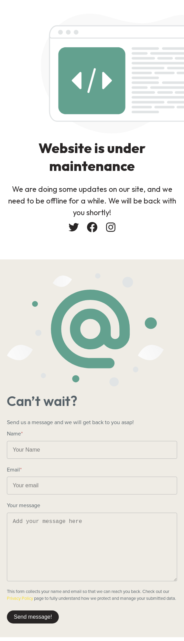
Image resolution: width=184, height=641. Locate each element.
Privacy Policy (20, 598)
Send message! (33, 617)
